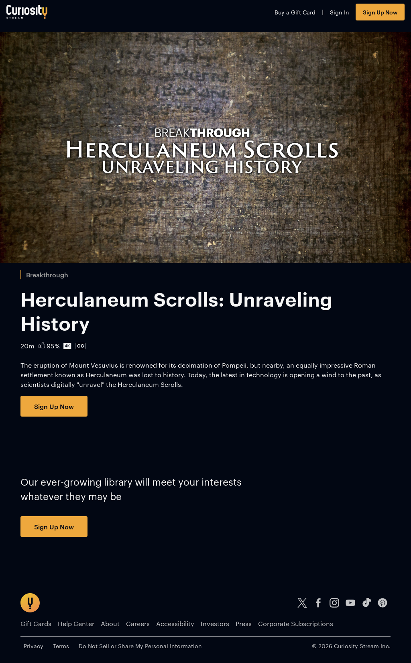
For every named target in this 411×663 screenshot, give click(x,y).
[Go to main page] (41, 15)
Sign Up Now (366, 15)
